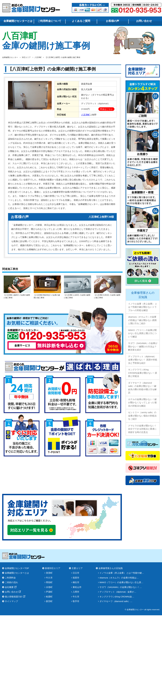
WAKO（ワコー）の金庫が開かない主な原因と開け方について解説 (142, 333)
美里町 (49, 573)
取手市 (76, 601)
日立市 (76, 573)
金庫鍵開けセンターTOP (17, 568)
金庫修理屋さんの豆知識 (142, 295)
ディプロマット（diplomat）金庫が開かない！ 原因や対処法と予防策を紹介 (142, 359)
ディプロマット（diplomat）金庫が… (118, 592)
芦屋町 (49, 592)
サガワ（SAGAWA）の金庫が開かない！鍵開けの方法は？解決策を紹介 (142, 346)
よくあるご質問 (81, 21)
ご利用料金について (49, 21)
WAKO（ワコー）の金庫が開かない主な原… (121, 582)
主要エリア (77, 568)
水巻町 (49, 587)
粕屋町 (49, 596)
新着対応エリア (52, 568)
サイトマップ (11, 601)
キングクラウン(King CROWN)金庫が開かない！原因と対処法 (142, 372)
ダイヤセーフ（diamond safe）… (116, 601)
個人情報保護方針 (13, 596)
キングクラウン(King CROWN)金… (117, 596)
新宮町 (49, 601)
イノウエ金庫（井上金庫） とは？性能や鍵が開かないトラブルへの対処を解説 (142, 307)
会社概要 (9, 587)
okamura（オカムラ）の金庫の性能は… (119, 577)
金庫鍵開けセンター (31, 8)
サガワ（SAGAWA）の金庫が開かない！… (121, 587)
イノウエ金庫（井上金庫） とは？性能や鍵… (122, 573)
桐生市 (76, 582)
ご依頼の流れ (11, 582)
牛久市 (49, 577)
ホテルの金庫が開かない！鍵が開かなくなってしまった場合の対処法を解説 (142, 402)
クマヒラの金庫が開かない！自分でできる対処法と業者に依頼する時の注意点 (142, 428)
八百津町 (85, 114)
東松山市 (77, 587)
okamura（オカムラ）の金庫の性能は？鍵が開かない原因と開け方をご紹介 (142, 320)
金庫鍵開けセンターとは (18, 21)
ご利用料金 (10, 577)
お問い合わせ (144, 21)
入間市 (76, 592)
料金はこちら (106, 109)
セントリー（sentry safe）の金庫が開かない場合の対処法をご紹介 (142, 415)
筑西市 (76, 577)
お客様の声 (112, 21)
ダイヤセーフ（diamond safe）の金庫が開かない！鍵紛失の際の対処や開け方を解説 (142, 388)
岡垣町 (49, 582)
